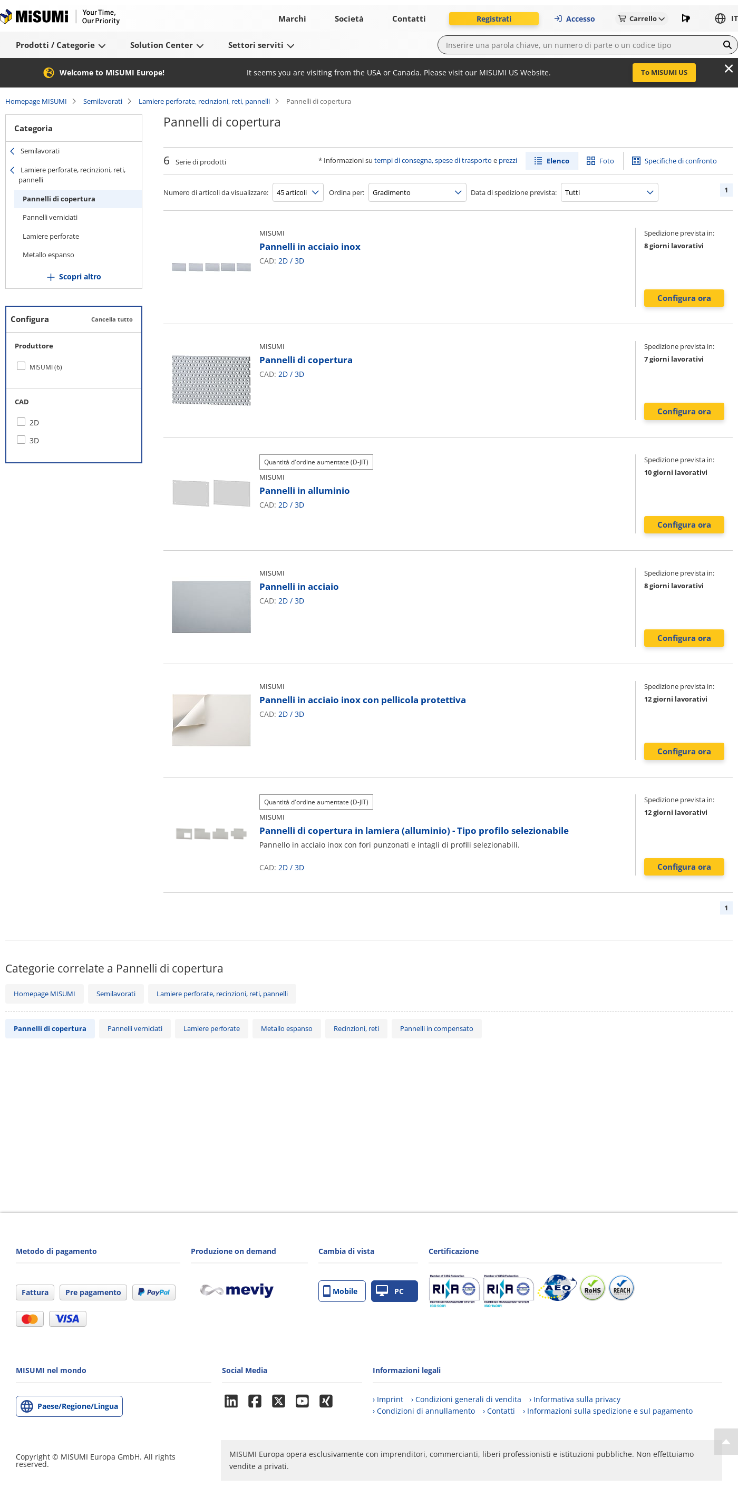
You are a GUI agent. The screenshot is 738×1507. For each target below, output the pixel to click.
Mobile (340, 1291)
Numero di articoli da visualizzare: (215, 192)
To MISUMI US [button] (664, 72)
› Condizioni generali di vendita (466, 1399)
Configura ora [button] (684, 298)
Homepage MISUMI (36, 101)
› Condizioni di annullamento (424, 1411)
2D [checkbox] (34, 422)
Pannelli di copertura (59, 198)
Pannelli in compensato (436, 1028)
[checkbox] (74, 367)
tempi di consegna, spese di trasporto (433, 160)
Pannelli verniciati (50, 217)
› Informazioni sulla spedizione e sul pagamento (608, 1411)
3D (299, 261)
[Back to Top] (726, 1441)
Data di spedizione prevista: (514, 192)
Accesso (574, 19)
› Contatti (499, 1411)
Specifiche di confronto (681, 161)
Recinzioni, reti (356, 1028)
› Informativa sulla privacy (574, 1399)
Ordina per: (346, 192)
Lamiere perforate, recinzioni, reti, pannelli (204, 101)
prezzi (508, 160)
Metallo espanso (48, 254)
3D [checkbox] (34, 440)
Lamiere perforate (51, 236)
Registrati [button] (494, 19)
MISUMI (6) (46, 367)
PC (390, 1291)
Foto (606, 161)
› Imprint (388, 1399)
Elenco (558, 161)
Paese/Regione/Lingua (77, 1406)
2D (283, 261)
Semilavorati (102, 101)
